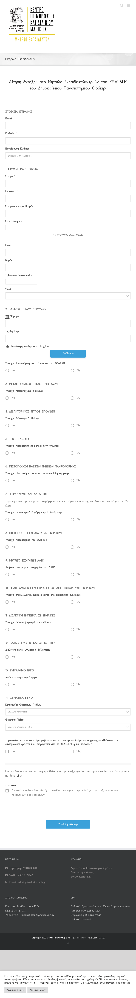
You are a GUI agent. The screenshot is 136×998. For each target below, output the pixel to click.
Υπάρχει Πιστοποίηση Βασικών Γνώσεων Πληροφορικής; (37, 473)
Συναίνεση (11, 785)
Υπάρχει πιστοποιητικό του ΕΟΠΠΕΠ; (26, 540)
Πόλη (8, 245)
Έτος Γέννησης (13, 221)
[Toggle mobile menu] (129, 5)
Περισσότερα (123, 983)
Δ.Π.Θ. (102, 938)
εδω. (19, 775)
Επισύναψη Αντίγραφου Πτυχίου (30, 346)
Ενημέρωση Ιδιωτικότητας (86, 915)
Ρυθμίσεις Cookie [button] (15, 990)
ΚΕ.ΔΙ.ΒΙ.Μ (92, 938)
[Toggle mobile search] (121, 5)
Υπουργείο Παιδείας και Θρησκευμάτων (29, 915)
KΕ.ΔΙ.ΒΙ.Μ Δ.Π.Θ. (15, 910)
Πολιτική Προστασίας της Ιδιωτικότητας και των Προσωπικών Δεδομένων (100, 908)
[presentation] (68, 808)
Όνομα (10, 176)
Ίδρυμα (15, 316)
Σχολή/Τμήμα (12, 331)
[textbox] (69, 712)
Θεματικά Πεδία (14, 720)
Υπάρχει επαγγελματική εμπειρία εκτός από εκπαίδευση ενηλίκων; (43, 595)
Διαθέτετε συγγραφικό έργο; (21, 677)
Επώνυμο (11, 191)
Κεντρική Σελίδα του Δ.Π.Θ (22, 906)
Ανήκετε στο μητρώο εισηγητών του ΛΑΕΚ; (30, 567)
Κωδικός (10, 133)
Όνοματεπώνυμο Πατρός (19, 206)
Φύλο (8, 289)
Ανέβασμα (68, 353)
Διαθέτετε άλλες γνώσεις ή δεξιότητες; (27, 650)
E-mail (9, 118)
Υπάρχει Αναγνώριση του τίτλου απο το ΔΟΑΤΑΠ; (35, 363)
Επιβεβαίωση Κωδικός (18, 149)
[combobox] (68, 295)
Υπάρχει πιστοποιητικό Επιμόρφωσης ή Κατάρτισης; (33, 512)
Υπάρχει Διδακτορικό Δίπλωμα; (23, 418)
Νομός (8, 260)
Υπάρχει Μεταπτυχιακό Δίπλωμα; (24, 391)
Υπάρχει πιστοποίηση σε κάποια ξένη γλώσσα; (32, 446)
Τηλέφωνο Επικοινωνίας (18, 275)
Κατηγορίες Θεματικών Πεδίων (23, 705)
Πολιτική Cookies (81, 919)
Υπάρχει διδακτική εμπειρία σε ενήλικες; (28, 622)
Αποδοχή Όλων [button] (38, 990)
